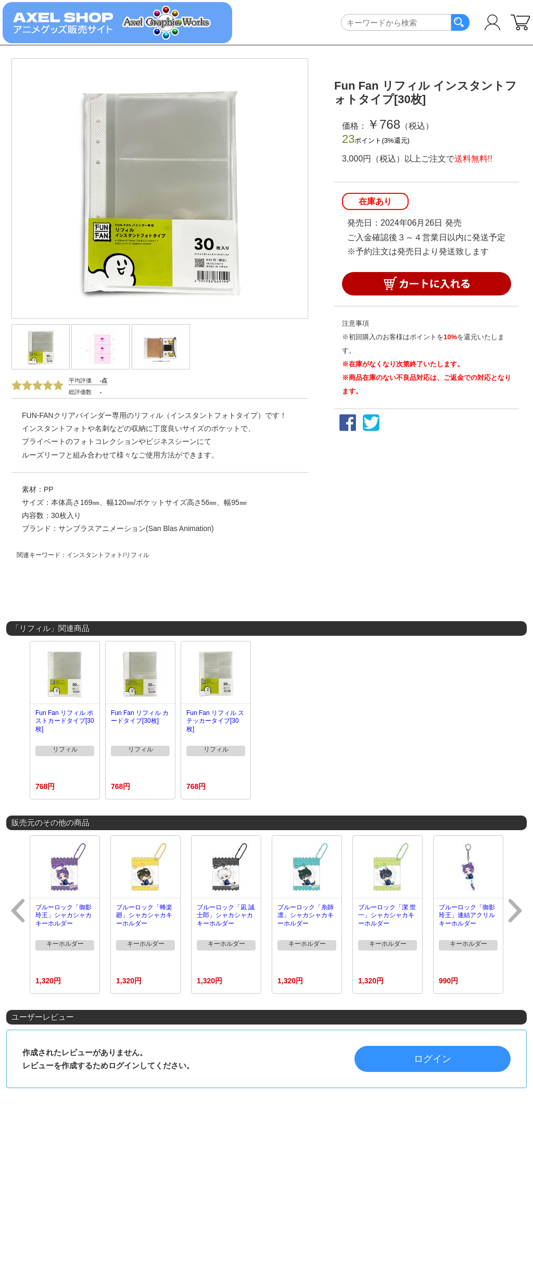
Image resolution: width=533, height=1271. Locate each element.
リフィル (65, 749)
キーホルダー (65, 943)
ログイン (432, 1059)
